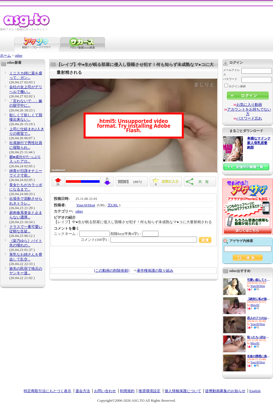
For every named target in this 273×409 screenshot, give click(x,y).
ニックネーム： (82, 234)
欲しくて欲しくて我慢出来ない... (25, 117)
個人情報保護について (183, 391)
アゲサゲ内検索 (241, 241)
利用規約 (127, 391)
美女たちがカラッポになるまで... (25, 187)
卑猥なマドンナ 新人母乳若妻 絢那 (259, 143)
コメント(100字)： (145, 239)
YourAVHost (85, 205)
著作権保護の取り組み (155, 270)
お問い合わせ (105, 391)
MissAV (255, 305)
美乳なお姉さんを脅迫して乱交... (25, 256)
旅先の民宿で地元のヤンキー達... (25, 270)
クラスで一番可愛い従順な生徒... (25, 229)
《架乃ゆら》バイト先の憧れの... (25, 243)
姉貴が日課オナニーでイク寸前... (25, 173)
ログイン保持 (235, 86)
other (19, 55)
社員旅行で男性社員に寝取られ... (25, 145)
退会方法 (82, 391)
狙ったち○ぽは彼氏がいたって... (258, 337)
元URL (113, 205)
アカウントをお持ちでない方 (249, 111)
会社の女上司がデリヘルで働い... (25, 89)
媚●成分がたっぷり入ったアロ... (25, 159)
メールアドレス (231, 72)
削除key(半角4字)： (134, 234)
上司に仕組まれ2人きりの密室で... (26, 131)
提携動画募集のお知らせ (225, 391)
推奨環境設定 (149, 391)
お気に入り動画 (249, 104)
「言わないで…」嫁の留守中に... (25, 103)
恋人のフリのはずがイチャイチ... (258, 317)
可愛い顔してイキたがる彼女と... (258, 279)
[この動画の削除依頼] (111, 270)
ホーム (5, 55)
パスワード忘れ (249, 118)
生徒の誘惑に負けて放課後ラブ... (258, 356)
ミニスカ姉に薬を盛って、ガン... (25, 75)
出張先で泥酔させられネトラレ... (25, 200)
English (255, 391)
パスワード (230, 79)
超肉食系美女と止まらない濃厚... (25, 215)
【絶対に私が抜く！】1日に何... (258, 298)
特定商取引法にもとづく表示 (47, 391)
